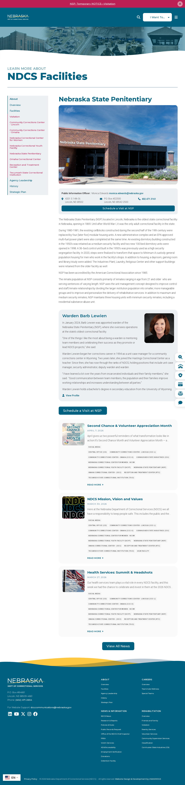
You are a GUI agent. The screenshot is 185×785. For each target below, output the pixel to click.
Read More (94, 484)
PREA (103, 738)
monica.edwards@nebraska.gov (126, 193)
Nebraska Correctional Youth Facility (26, 146)
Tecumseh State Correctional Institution (26, 173)
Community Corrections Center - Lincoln (27, 123)
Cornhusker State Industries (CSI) (155, 747)
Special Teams (148, 693)
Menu (176, 17)
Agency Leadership (21, 180)
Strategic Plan (18, 192)
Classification (147, 743)
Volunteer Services (149, 734)
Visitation (15, 116)
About (14, 98)
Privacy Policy (30, 779)
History (14, 186)
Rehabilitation (151, 711)
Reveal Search (138, 17)
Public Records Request (111, 729)
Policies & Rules (107, 725)
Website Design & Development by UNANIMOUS (138, 779)
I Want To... (157, 17)
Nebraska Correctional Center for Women (27, 139)
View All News (118, 646)
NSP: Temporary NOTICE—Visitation (92, 3)
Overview (15, 105)
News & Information (114, 711)
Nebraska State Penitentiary (25, 153)
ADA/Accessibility (108, 747)
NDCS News (106, 716)
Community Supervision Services (155, 738)
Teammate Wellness (150, 689)
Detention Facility (108, 761)
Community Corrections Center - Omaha (27, 131)
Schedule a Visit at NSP (118, 208)
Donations (105, 756)
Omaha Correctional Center (25, 159)
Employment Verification (111, 752)
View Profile (72, 395)
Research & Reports (109, 721)
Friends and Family (150, 721)
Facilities (15, 110)
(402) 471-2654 (23, 700)
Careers (147, 679)
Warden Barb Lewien (84, 315)
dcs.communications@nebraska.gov (51, 707)
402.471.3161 (149, 199)
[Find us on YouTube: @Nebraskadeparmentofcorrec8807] (16, 714)
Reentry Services (149, 729)
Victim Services (107, 743)
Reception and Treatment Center (24, 165)
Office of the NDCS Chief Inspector (115, 734)
